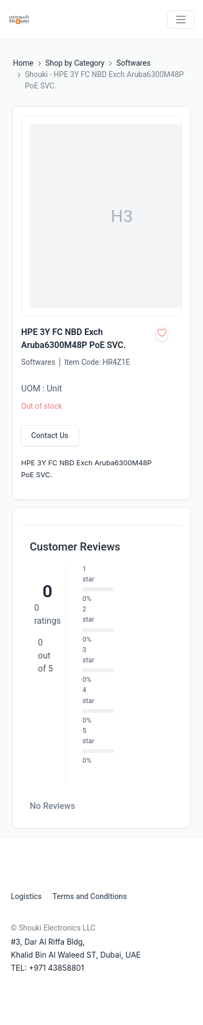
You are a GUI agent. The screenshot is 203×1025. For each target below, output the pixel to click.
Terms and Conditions (90, 896)
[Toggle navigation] (180, 19)
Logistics (26, 896)
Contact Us (49, 435)
